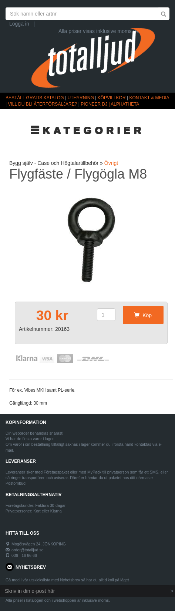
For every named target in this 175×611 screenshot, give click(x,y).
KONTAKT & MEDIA (149, 97)
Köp (143, 315)
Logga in (19, 24)
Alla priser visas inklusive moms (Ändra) (104, 31)
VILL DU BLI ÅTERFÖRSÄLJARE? (42, 104)
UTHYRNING (80, 97)
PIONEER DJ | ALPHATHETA (110, 104)
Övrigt (111, 163)
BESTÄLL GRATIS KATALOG (35, 97)
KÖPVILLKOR (112, 97)
